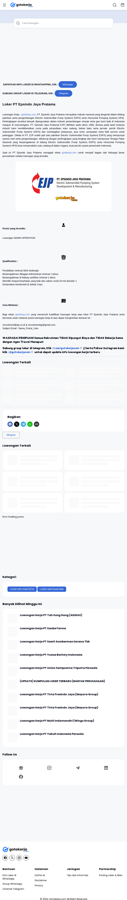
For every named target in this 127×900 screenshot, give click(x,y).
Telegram (63, 93)
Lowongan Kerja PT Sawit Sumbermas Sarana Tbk (55, 641)
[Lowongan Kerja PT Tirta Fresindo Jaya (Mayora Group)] (12, 698)
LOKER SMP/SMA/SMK (52, 589)
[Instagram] (49, 768)
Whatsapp (68, 84)
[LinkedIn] (106, 768)
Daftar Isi (40, 875)
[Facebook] (10, 424)
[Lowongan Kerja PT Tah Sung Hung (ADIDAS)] (12, 618)
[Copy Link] (36, 424)
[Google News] (21, 768)
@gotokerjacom (19, 352)
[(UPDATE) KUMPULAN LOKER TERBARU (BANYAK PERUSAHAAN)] (12, 684)
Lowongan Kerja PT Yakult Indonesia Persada (52, 734)
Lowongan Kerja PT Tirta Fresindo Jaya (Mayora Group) (59, 694)
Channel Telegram (13, 889)
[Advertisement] (63, 56)
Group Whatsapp (12, 883)
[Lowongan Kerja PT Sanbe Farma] (12, 632)
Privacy (39, 885)
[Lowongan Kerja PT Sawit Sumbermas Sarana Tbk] (12, 645)
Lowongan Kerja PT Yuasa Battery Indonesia (51, 655)
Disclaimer (41, 880)
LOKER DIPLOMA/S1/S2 (22, 589)
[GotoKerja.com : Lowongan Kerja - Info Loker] (63, 850)
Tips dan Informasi (77, 875)
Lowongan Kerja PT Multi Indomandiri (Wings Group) (57, 721)
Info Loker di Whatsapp (9, 877)
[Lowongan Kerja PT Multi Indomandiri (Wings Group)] (12, 724)
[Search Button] (114, 5)
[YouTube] (26, 858)
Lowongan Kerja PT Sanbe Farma (43, 628)
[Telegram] (23, 424)
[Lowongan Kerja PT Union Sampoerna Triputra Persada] (12, 671)
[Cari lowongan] (66, 23)
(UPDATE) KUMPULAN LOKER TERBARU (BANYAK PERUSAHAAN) (62, 681)
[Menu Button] (4, 5)
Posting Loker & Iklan (110, 875)
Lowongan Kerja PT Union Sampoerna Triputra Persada (58, 668)
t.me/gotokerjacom (66, 348)
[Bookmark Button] (122, 5)
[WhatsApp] (30, 424)
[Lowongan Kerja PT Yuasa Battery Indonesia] (12, 658)
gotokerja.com (28, 114)
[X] (16, 424)
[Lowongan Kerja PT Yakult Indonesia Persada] (12, 737)
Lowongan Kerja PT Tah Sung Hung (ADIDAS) (51, 615)
